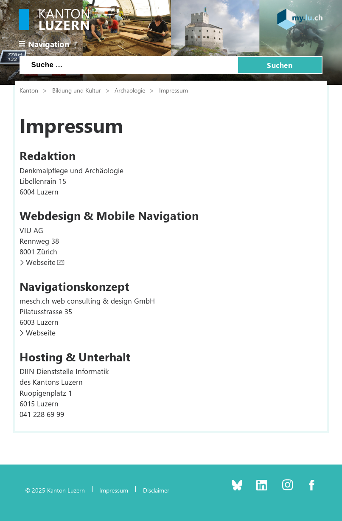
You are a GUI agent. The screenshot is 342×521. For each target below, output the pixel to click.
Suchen (279, 65)
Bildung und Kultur (76, 90)
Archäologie (130, 90)
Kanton (29, 90)
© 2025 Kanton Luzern (55, 490)
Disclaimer (156, 490)
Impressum (173, 90)
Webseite (41, 262)
